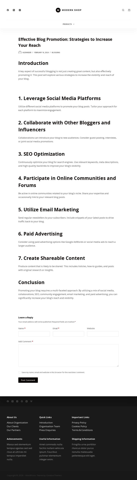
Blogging (56, 52)
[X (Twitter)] (14, 10)
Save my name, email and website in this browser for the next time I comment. (53, 372)
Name (21, 328)
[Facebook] (8, 10)
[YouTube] (27, 401)
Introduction (46, 422)
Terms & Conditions (82, 430)
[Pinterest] (22, 401)
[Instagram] (20, 10)
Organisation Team (49, 426)
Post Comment (28, 380)
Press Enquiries (47, 430)
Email (56, 328)
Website (91, 328)
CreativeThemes (54, 475)
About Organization (17, 422)
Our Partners (13, 430)
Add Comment (25, 341)
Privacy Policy (79, 422)
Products (69, 24)
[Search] (123, 10)
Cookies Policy (79, 426)
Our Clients (13, 426)
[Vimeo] (31, 401)
